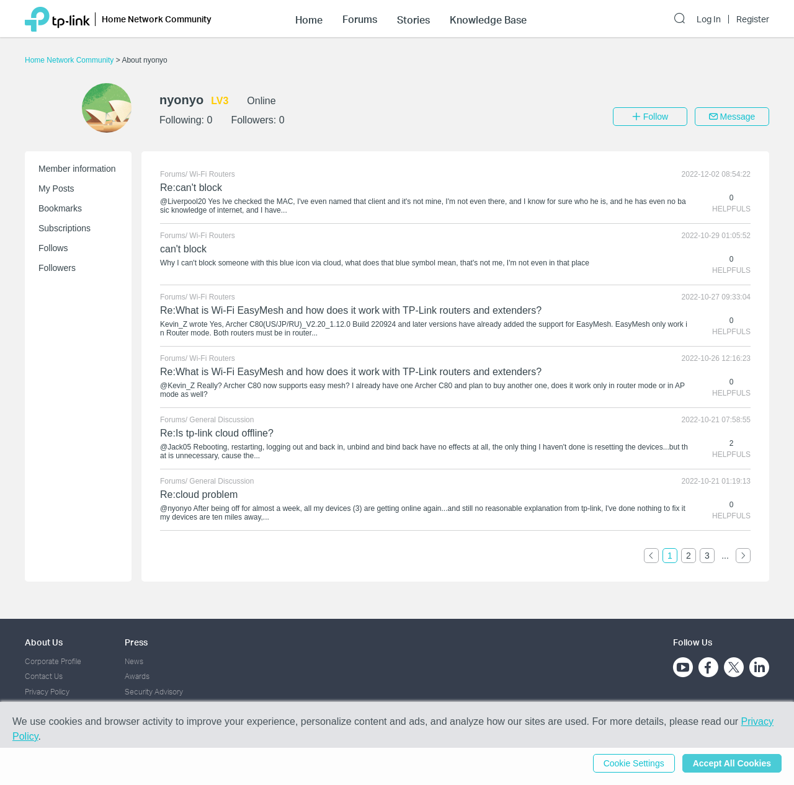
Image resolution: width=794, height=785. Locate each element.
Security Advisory (154, 691)
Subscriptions (64, 228)
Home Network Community (70, 60)
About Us (44, 642)
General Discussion (221, 419)
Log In (709, 19)
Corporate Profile (53, 661)
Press (136, 642)
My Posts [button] (56, 188)
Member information (77, 169)
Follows (53, 248)
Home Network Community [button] (157, 19)
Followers (57, 268)
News (134, 661)
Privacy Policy (47, 691)
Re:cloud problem (199, 494)
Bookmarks (60, 208)
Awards (137, 676)
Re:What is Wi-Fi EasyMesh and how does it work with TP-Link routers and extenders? (351, 310)
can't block (183, 249)
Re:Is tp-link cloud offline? (217, 433)
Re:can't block (191, 187)
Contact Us (44, 676)
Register (752, 19)
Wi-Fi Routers (211, 174)
